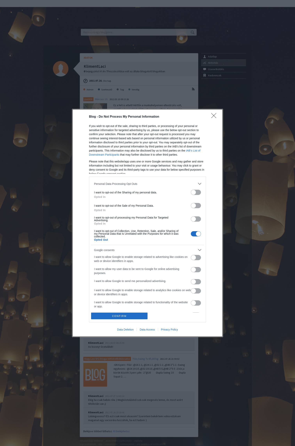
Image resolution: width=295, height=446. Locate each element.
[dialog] (147, 223)
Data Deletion (125, 329)
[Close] (215, 117)
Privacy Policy (169, 329)
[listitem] (147, 184)
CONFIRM (119, 316)
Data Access (147, 329)
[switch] (196, 192)
